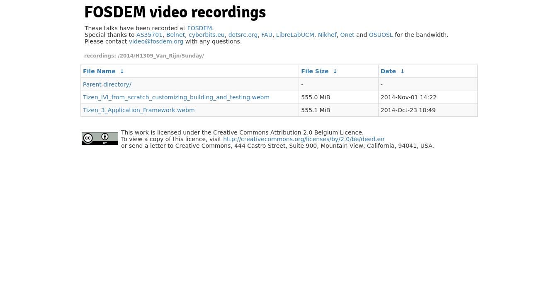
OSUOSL (381, 34)
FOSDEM (199, 28)
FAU (266, 34)
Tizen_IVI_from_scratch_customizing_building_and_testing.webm (176, 97)
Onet (347, 34)
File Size (314, 71)
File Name (99, 71)
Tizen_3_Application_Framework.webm (139, 110)
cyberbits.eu (207, 34)
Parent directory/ (107, 84)
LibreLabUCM (295, 34)
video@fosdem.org (156, 41)
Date (388, 71)
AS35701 (149, 34)
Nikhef (327, 34)
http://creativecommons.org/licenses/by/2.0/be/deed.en (303, 139)
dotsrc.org (243, 34)
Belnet (175, 34)
